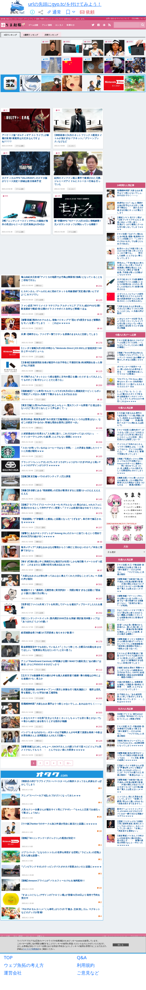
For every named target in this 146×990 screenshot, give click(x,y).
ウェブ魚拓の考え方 (24, 967)
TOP (8, 959)
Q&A (82, 959)
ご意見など (88, 975)
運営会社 (13, 975)
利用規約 (86, 967)
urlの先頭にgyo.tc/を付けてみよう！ (65, 4)
